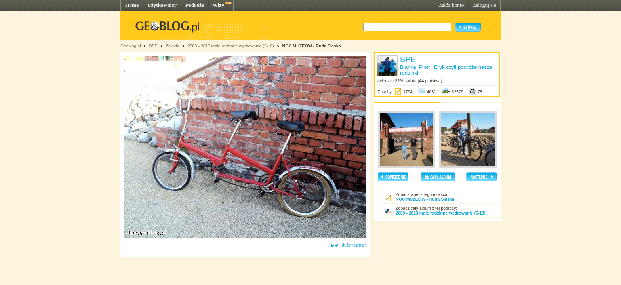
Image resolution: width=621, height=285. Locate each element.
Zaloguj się (484, 5)
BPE (153, 46)
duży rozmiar (354, 245)
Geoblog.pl (130, 46)
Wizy (218, 5)
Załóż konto (451, 5)
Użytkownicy (162, 5)
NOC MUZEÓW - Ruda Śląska (311, 46)
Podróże (194, 5)
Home (132, 5)
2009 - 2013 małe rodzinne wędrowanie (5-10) (231, 46)
